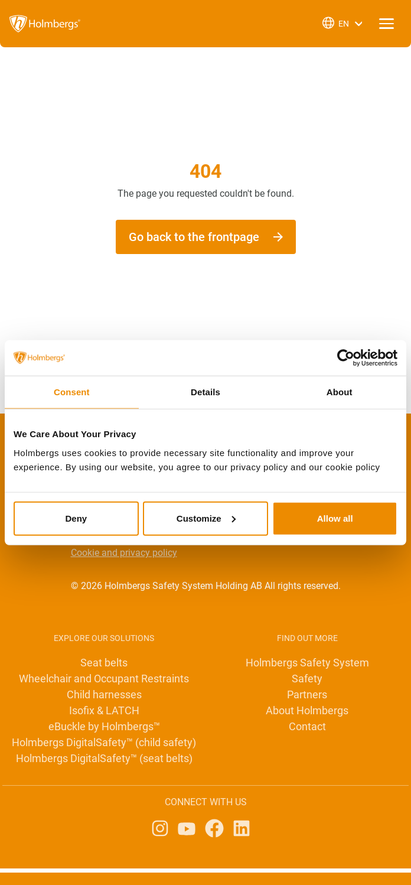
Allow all (335, 518)
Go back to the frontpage (194, 237)
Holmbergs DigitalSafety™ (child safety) (104, 742)
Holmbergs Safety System (307, 662)
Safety (307, 678)
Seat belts (104, 662)
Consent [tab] (72, 392)
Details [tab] (205, 392)
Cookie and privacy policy (124, 552)
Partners (307, 694)
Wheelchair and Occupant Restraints (104, 678)
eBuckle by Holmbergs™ (104, 726)
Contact (307, 726)
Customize (206, 518)
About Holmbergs (307, 710)
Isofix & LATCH (104, 710)
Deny (76, 518)
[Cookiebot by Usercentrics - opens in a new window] (345, 358)
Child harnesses (104, 694)
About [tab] (340, 392)
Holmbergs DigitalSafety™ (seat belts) (104, 758)
